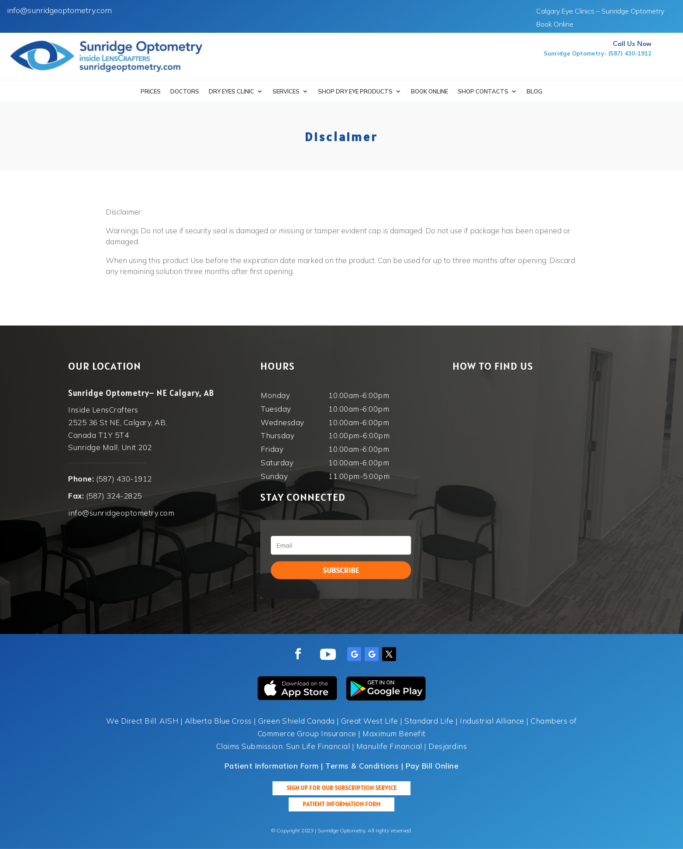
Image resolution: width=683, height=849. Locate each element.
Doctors (184, 91)
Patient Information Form (341, 804)
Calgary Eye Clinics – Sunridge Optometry (600, 11)
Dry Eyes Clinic (231, 91)
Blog (534, 91)
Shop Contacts (483, 91)
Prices (151, 91)
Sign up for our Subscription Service (341, 788)
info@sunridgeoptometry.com (59, 10)
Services (286, 91)
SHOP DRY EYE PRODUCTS (355, 91)
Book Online (554, 24)
